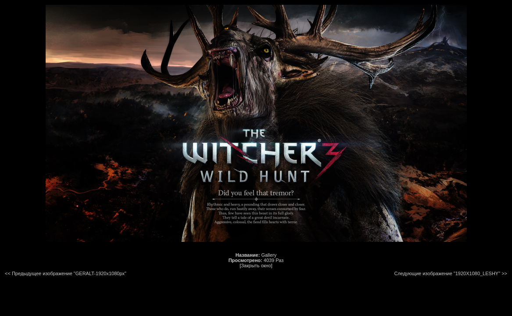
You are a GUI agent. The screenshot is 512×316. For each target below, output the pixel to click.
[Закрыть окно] (256, 265)
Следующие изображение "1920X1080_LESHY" (447, 273)
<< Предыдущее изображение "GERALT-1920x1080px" (65, 273)
